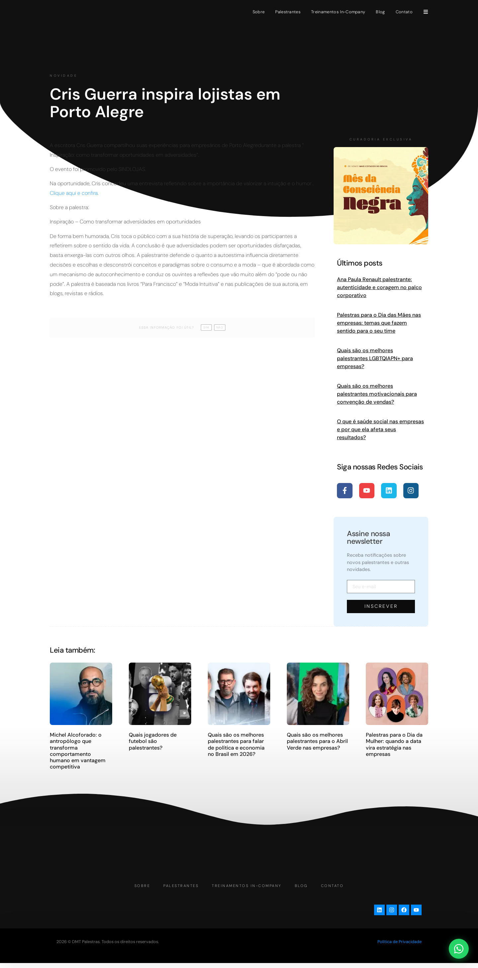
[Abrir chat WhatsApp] (459, 949)
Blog (380, 12)
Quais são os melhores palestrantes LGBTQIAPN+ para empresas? (375, 358)
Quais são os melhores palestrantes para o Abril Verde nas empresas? (317, 741)
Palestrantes (287, 12)
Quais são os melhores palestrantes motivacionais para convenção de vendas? (377, 393)
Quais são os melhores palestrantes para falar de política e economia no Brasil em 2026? (236, 744)
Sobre (259, 12)
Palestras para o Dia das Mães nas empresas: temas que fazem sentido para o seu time (379, 322)
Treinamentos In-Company (338, 12)
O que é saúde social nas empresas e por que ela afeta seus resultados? (380, 429)
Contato (404, 12)
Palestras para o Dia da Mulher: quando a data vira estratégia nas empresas (394, 744)
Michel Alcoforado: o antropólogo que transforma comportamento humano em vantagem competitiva (78, 750)
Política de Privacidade (399, 946)
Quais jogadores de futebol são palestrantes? (153, 741)
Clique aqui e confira (74, 193)
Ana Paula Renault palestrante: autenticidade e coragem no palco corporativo (379, 287)
